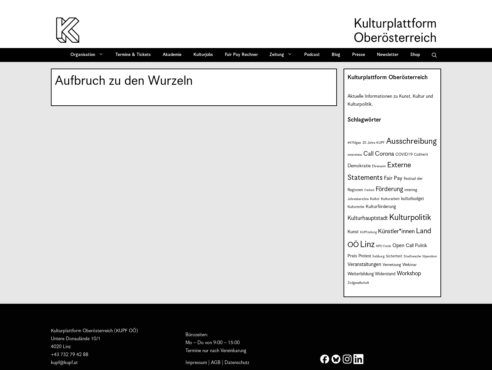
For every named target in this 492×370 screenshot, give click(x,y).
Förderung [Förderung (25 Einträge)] (389, 189)
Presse (358, 54)
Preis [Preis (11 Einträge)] (352, 256)
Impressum (196, 362)
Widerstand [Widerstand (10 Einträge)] (385, 274)
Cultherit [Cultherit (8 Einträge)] (421, 154)
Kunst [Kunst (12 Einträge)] (353, 232)
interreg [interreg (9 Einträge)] (410, 190)
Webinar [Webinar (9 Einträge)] (409, 265)
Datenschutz (237, 362)
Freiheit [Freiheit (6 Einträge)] (369, 190)
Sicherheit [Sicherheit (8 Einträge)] (394, 256)
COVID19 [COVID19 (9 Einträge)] (404, 154)
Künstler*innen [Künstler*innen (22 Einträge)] (396, 231)
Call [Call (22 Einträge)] (368, 153)
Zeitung (283, 55)
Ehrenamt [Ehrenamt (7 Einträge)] (379, 166)
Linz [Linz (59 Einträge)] (367, 244)
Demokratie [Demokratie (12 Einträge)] (359, 166)
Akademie (172, 54)
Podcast (312, 54)
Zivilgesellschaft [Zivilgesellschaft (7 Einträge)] (358, 283)
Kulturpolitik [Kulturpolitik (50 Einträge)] (410, 217)
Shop (415, 54)
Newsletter (387, 54)
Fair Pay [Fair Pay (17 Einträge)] (393, 178)
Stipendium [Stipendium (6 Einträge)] (429, 256)
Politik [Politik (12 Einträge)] (421, 245)
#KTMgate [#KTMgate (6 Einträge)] (354, 143)
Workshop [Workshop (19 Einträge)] (409, 273)
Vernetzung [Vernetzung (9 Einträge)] (392, 265)
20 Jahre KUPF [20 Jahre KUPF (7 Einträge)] (373, 143)
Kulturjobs (203, 54)
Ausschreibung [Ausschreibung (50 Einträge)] (411, 141)
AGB (216, 362)
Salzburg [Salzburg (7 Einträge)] (378, 256)
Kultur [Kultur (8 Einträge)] (375, 199)
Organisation (89, 55)
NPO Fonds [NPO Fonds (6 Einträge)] (383, 246)
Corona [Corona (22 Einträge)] (384, 153)
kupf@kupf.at (64, 362)
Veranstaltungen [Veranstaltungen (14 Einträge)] (364, 264)
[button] (434, 55)
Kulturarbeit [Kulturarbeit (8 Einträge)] (390, 199)
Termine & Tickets (133, 54)
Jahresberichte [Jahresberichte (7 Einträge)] (358, 199)
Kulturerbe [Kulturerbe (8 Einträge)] (356, 207)
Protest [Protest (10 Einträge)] (364, 256)
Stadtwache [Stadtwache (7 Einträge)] (412, 256)
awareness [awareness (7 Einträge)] (355, 155)
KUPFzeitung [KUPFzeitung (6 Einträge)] (368, 232)
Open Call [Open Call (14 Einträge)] (403, 245)
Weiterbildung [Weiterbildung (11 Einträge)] (361, 274)
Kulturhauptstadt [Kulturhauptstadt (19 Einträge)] (368, 218)
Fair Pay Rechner (241, 54)
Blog (336, 54)
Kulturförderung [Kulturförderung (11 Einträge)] (381, 206)
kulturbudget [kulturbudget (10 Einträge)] (412, 198)
